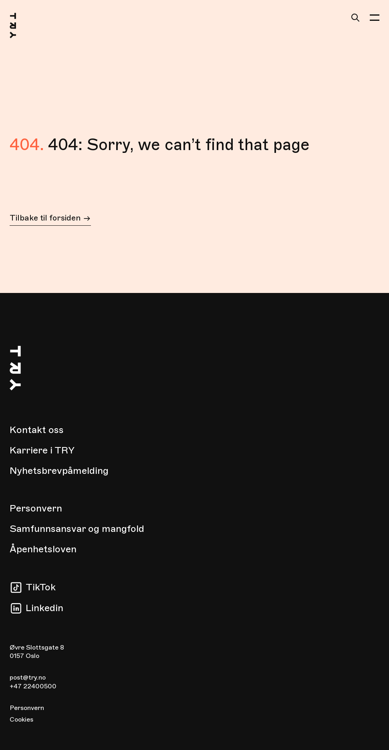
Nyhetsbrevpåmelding (59, 471)
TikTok (41, 587)
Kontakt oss (37, 430)
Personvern (36, 508)
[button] (374, 17)
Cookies (21, 720)
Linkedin (44, 608)
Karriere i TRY (42, 450)
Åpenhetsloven (43, 549)
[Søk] (355, 17)
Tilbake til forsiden (50, 219)
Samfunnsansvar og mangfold (77, 529)
